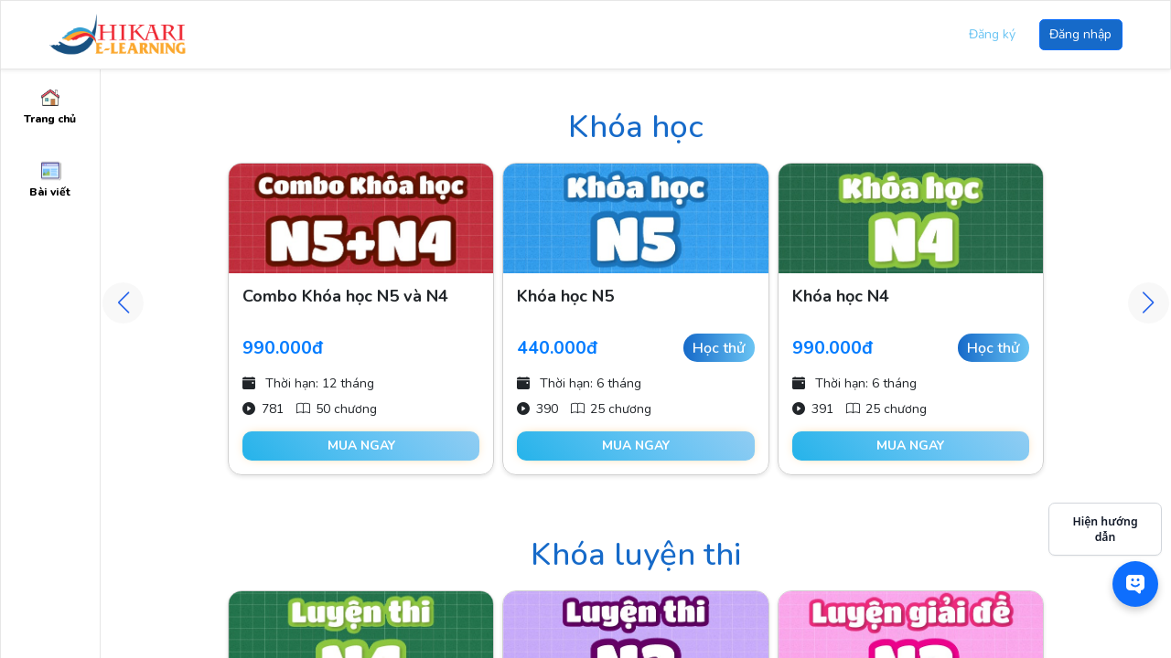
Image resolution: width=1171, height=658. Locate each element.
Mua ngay (361, 445)
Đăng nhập (1080, 34)
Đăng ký (992, 34)
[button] (1148, 303)
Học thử (719, 348)
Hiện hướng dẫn (1104, 530)
